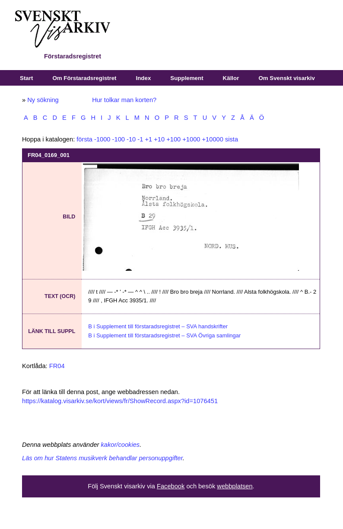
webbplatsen (234, 486)
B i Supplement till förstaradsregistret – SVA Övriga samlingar (164, 335)
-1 (140, 139)
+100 (173, 139)
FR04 (57, 365)
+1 (148, 139)
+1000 (191, 139)
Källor (231, 78)
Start (26, 78)
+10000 (212, 139)
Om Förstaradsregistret (84, 78)
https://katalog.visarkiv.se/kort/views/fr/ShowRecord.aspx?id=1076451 (120, 401)
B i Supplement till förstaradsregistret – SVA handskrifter (158, 326)
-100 (118, 139)
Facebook (170, 486)
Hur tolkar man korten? (124, 99)
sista (231, 139)
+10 (159, 139)
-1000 (102, 139)
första (84, 139)
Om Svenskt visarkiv (286, 78)
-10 (131, 139)
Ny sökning (43, 99)
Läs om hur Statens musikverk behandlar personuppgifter (102, 458)
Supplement (186, 78)
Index (143, 78)
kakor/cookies (120, 444)
